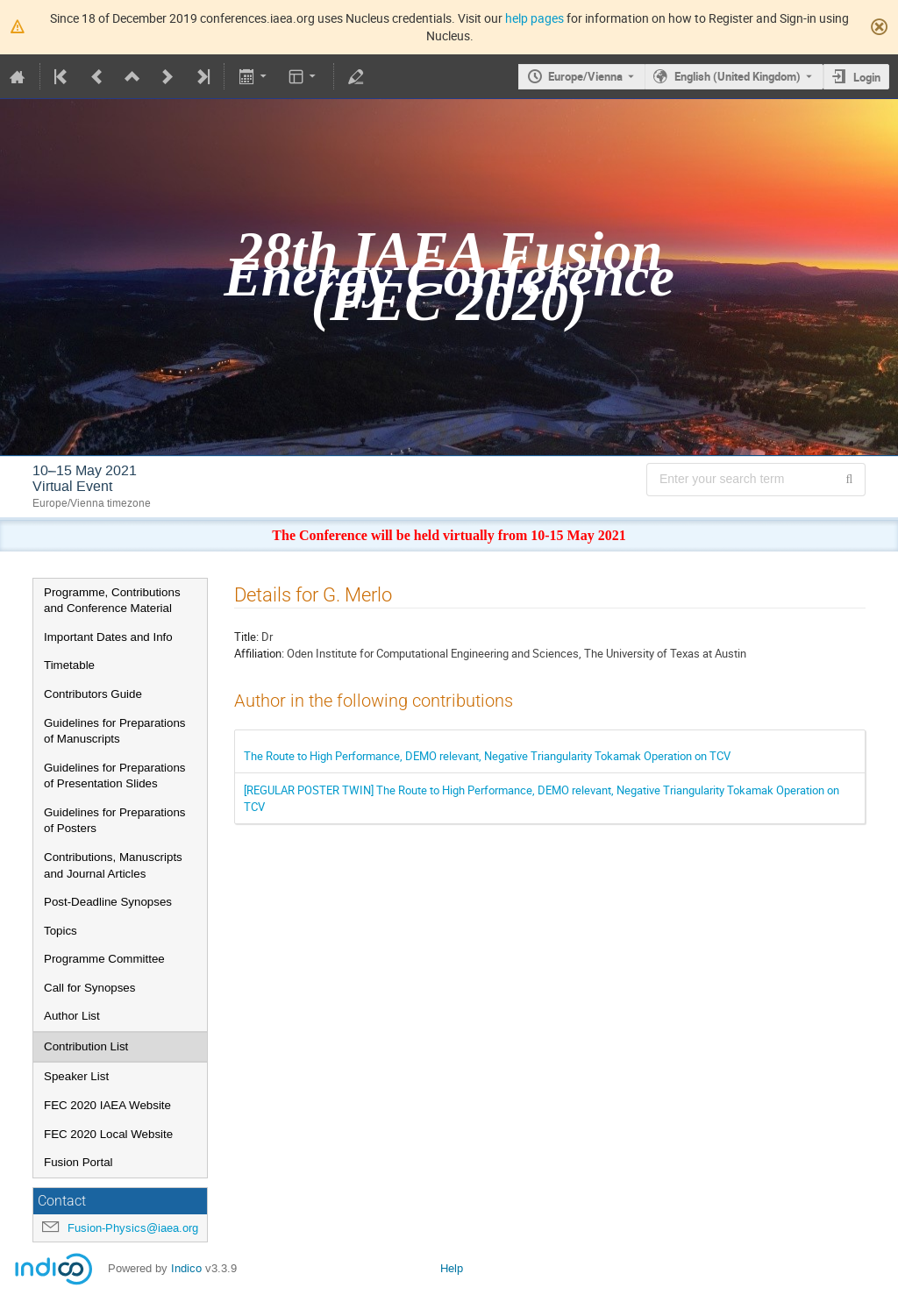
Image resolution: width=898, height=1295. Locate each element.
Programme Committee (104, 958)
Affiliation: (259, 653)
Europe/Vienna (585, 76)
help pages (534, 18)
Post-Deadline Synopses (108, 901)
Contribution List (86, 1046)
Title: (246, 636)
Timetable (69, 665)
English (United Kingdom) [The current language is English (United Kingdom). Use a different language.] (737, 76)
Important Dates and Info (108, 637)
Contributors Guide (93, 694)
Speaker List (76, 1076)
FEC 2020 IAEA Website (107, 1105)
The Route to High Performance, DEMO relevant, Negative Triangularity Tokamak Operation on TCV (487, 756)
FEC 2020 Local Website (108, 1134)
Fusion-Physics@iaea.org (133, 1227)
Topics (60, 930)
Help (451, 1268)
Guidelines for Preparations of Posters (115, 821)
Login (866, 77)
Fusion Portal (78, 1162)
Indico (186, 1268)
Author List (72, 1015)
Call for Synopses (89, 987)
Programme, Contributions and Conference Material (112, 600)
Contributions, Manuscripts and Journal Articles (113, 865)
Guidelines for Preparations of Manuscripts (115, 731)
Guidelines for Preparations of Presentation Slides (115, 776)
